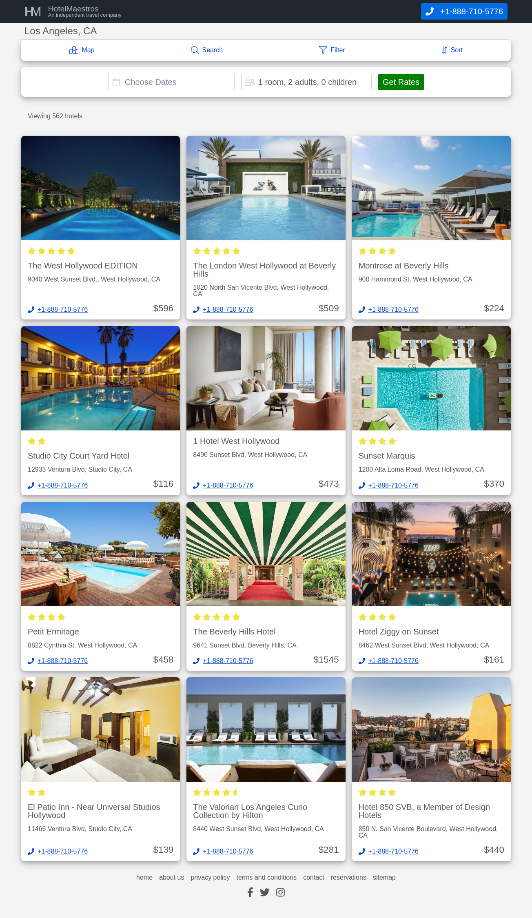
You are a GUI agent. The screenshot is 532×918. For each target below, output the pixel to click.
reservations (348, 877)
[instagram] (280, 892)
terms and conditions (267, 877)
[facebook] (250, 892)
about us (171, 877)
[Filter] (332, 50)
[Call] (464, 11)
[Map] (82, 50)
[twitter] (265, 892)
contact (313, 877)
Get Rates (401, 82)
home (144, 877)
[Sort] (452, 50)
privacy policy (210, 877)
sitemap (384, 877)
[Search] (207, 50)
